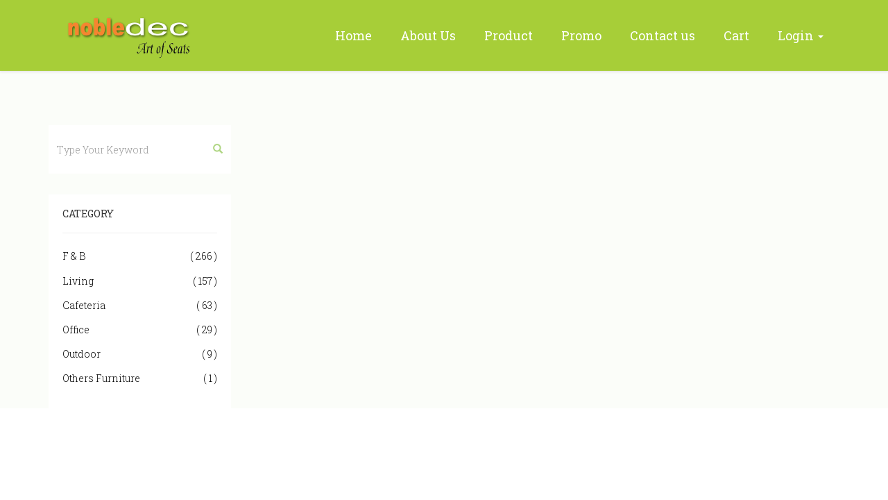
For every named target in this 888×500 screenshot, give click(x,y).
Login (800, 35)
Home (353, 35)
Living (139, 281)
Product (508, 35)
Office (139, 329)
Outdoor (139, 353)
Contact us (662, 35)
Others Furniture (139, 378)
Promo (581, 35)
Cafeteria (139, 305)
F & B (139, 256)
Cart (736, 35)
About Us (428, 35)
